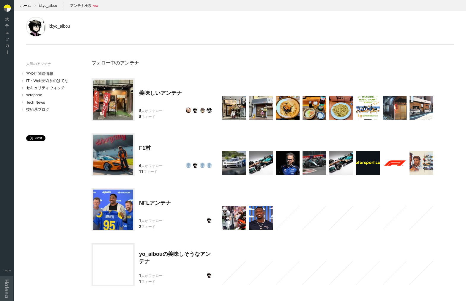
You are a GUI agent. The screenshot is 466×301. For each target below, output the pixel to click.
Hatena (6, 288)
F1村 (145, 148)
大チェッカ (7, 35)
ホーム (25, 6)
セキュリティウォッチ (45, 88)
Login (7, 270)
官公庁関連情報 (39, 73)
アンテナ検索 (81, 6)
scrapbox (34, 95)
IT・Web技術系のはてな (47, 80)
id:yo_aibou (48, 6)
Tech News (35, 102)
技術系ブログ (37, 109)
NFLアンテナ (155, 203)
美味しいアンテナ (160, 93)
